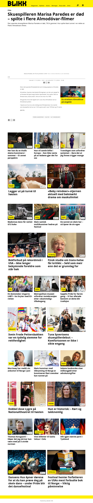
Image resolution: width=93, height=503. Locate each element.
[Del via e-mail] (49, 82)
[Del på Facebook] (44, 82)
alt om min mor (55, 117)
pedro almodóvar (38, 117)
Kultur (48, 5)
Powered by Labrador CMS (46, 500)
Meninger (55, 5)
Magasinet (34, 5)
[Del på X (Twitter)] (46, 82)
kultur (47, 117)
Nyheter (41, 5)
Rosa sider (62, 5)
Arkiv (68, 5)
